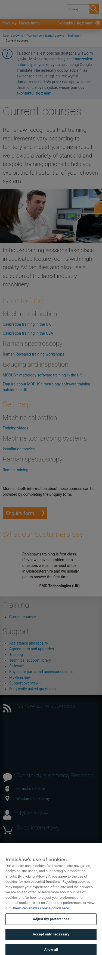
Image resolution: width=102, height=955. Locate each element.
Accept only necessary (51, 940)
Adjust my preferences (51, 925)
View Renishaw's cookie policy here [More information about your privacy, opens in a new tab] (41, 914)
